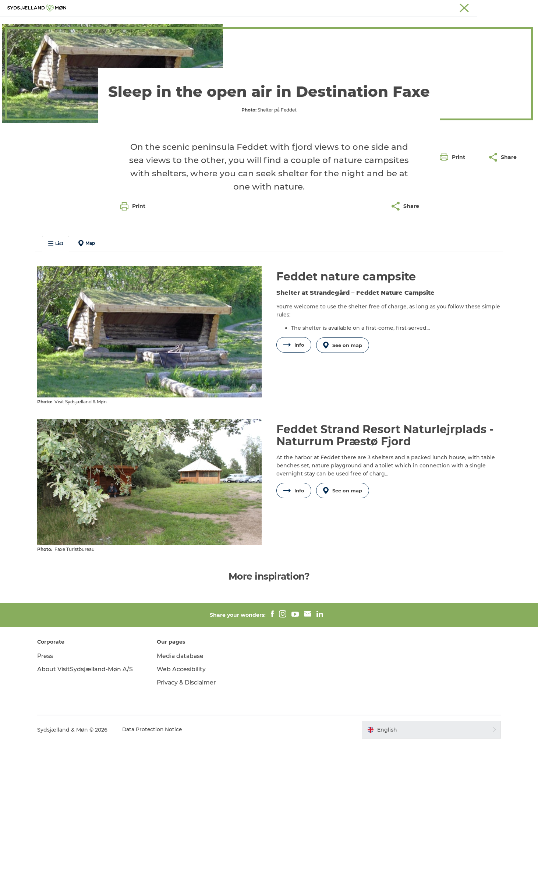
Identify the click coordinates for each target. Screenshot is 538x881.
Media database (183, 793)
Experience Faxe (168, 23)
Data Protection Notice (156, 866)
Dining (384, 23)
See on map (343, 486)
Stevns (468, 7)
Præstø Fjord (497, 7)
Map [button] (90, 384)
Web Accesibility (183, 806)
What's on (291, 23)
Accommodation (340, 23)
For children (249, 23)
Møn (422, 7)
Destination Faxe (32, 47)
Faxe (523, 7)
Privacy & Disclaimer (189, 819)
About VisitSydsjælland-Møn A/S (89, 806)
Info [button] (293, 486)
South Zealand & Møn (387, 7)
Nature (211, 23)
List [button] (59, 385)
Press (49, 793)
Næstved (444, 7)
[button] (454, 332)
